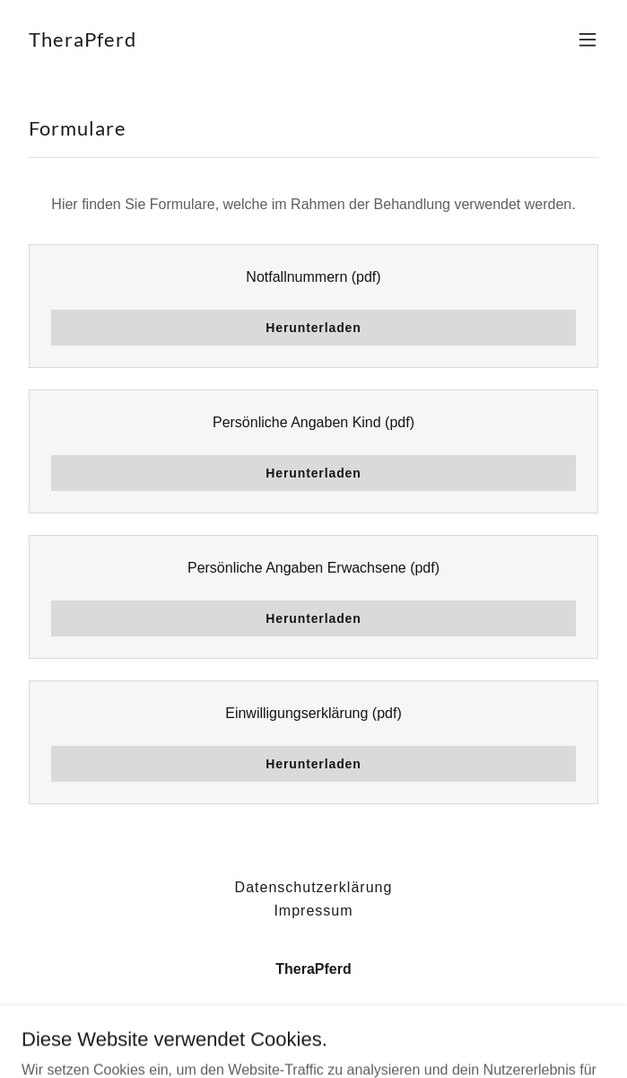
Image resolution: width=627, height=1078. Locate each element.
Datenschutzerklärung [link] (314, 887)
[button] (587, 39)
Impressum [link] (313, 910)
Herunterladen (313, 327)
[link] (82, 41)
